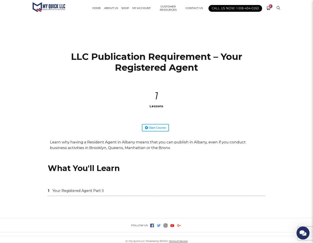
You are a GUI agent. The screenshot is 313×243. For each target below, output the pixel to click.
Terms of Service (178, 241)
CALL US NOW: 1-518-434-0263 (235, 8)
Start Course (155, 127)
